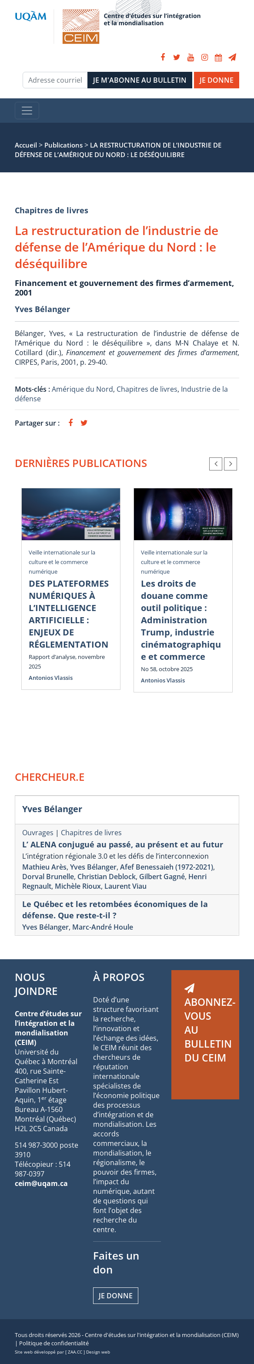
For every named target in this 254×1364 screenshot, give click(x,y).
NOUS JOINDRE (36, 984)
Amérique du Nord (82, 389)
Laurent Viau (125, 886)
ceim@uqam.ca (41, 1183)
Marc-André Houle (102, 927)
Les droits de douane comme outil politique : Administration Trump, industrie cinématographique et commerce (181, 620)
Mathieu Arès (44, 867)
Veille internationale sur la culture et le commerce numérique (62, 561)
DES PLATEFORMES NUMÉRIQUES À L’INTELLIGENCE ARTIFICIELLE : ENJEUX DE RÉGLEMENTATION (69, 614)
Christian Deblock (106, 876)
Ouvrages (37, 832)
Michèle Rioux (78, 886)
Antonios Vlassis (51, 678)
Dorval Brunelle (48, 876)
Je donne (116, 1295)
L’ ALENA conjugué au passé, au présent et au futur (122, 844)
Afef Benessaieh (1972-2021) (166, 867)
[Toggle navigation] (27, 110)
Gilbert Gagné (162, 876)
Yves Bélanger (42, 309)
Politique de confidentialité (54, 1343)
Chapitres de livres (51, 210)
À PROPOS (118, 977)
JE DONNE (217, 80)
